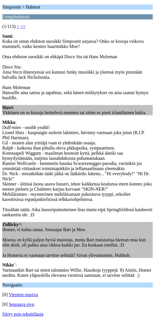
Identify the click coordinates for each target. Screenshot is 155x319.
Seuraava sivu (21, 304)
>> (23, 26)
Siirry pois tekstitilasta (22, 314)
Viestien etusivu (23, 294)
